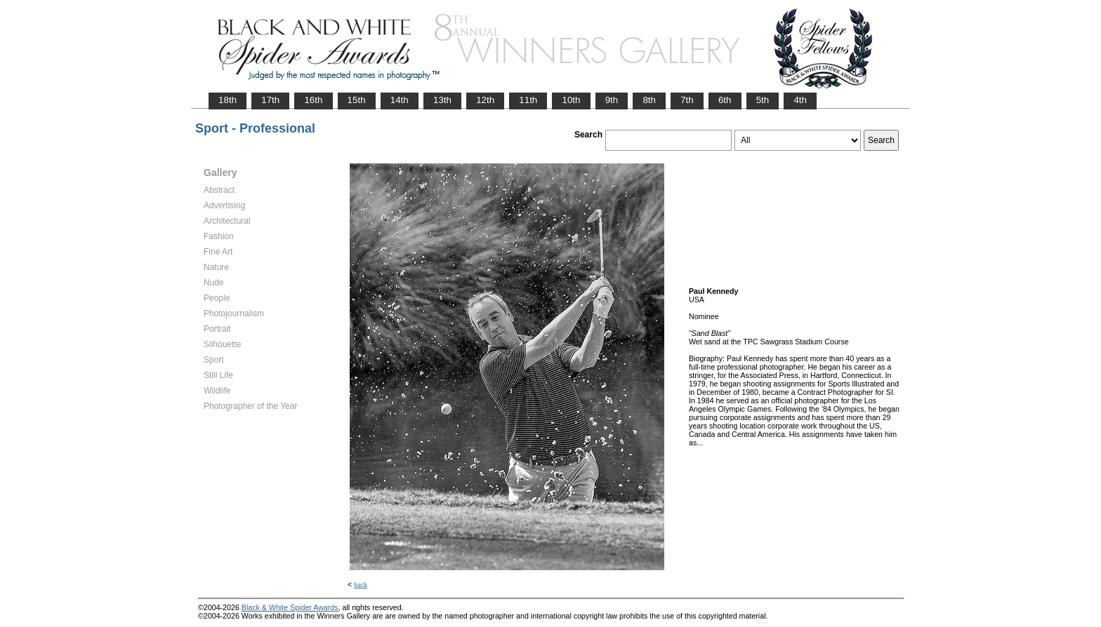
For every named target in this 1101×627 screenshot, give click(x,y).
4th (800, 100)
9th (612, 100)
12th (485, 100)
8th (649, 100)
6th (725, 100)
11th (528, 100)
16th (313, 100)
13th (442, 100)
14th (399, 100)
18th (227, 100)
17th (270, 100)
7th (687, 100)
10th (571, 100)
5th (763, 100)
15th (357, 100)
